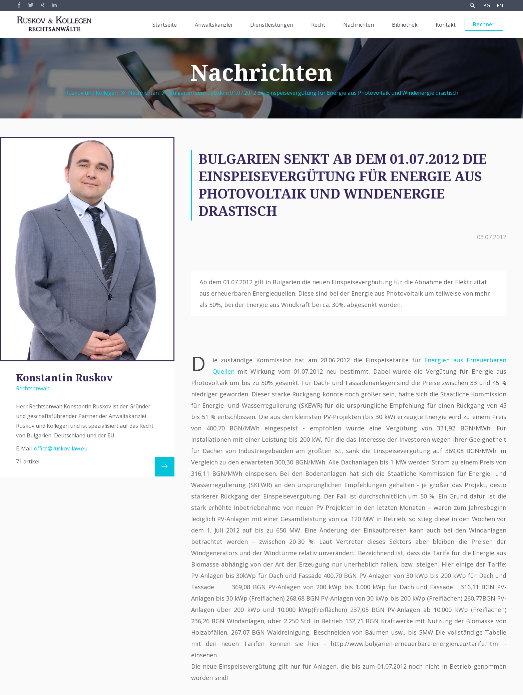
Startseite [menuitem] (164, 24)
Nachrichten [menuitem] (358, 24)
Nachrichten (143, 92)
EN (500, 5)
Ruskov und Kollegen (91, 92)
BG (486, 5)
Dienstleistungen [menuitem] (271, 24)
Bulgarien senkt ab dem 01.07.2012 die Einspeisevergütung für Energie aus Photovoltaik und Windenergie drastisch (313, 92)
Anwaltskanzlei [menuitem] (213, 24)
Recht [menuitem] (318, 24)
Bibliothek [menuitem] (405, 24)
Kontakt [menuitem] (446, 24)
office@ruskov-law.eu (60, 448)
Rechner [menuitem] (484, 24)
